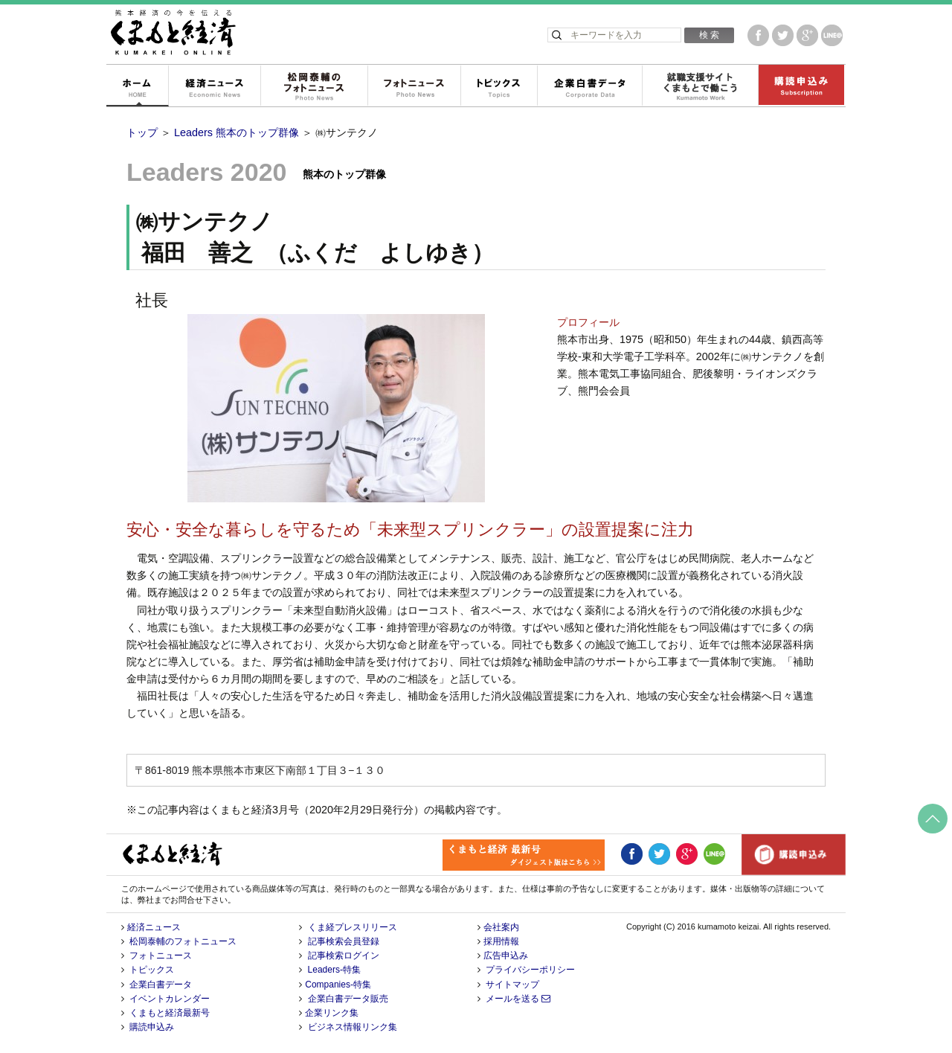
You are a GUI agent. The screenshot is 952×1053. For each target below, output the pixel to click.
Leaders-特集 (334, 969)
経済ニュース (214, 86)
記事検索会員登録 (343, 941)
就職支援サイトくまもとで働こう (700, 86)
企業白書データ (589, 86)
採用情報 (501, 941)
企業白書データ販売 (348, 998)
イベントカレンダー (169, 998)
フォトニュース (414, 86)
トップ (142, 132)
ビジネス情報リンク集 (352, 1027)
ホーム (137, 86)
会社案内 (501, 927)
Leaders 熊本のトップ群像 (236, 132)
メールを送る (518, 998)
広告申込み (505, 955)
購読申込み (801, 86)
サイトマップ (512, 984)
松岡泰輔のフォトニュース (314, 86)
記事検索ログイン (343, 955)
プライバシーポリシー (530, 969)
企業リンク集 (331, 1013)
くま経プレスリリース (352, 927)
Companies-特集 (338, 984)
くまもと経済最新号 (169, 1013)
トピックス (499, 86)
